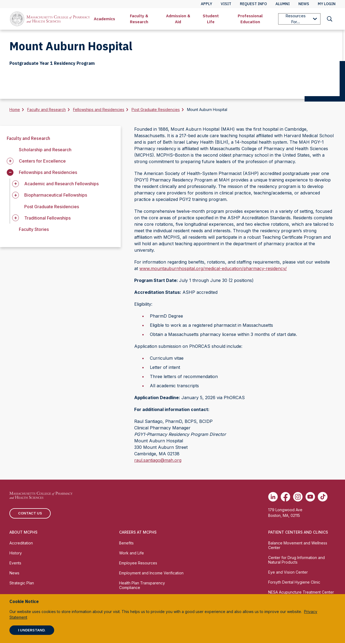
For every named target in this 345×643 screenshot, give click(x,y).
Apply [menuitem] (206, 3)
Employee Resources (138, 563)
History (15, 553)
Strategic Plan (21, 583)
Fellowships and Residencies (98, 109)
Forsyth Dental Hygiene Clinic (294, 582)
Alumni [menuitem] (282, 3)
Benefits (126, 543)
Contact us (30, 513)
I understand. (32, 630)
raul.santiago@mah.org (157, 460)
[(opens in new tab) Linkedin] (273, 496)
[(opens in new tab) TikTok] (322, 496)
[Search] (330, 19)
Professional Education (250, 18)
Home (14, 109)
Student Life (211, 18)
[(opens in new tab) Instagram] (298, 496)
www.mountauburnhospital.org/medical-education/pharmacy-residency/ (213, 268)
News (14, 573)
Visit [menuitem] (226, 3)
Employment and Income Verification (151, 573)
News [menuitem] (303, 3)
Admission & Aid (178, 18)
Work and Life (131, 553)
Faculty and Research (46, 109)
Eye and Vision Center (288, 572)
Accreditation (21, 543)
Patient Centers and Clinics (298, 532)
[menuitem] (104, 19)
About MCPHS (23, 532)
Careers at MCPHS (138, 532)
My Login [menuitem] (327, 3)
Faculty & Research (139, 18)
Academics (104, 18)
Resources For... (301, 18)
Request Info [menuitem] (253, 3)
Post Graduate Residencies (156, 109)
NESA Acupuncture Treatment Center (301, 592)
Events (15, 563)
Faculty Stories (34, 229)
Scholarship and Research (45, 149)
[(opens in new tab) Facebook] (285, 496)
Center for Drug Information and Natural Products (296, 559)
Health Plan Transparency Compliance (142, 585)
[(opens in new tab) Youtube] (310, 496)
